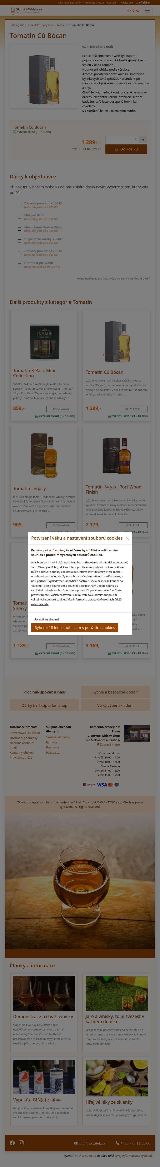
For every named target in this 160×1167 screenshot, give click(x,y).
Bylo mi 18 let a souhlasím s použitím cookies (74, 627)
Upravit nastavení (46, 619)
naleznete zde (40, 604)
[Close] (127, 538)
